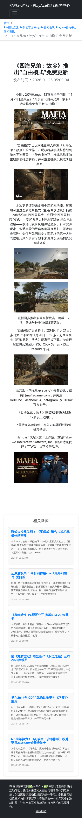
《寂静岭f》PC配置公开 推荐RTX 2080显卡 (39, 617)
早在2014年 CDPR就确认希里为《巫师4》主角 (40, 699)
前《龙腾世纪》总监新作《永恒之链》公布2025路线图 (40, 658)
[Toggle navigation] (14, 13)
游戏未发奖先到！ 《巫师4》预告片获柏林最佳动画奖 (40, 534)
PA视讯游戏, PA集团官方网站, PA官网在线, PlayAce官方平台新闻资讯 (40, 29)
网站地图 (41, 811)
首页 (6, 23)
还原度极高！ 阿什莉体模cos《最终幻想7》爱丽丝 (39, 575)
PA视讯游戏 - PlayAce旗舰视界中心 (39, 5)
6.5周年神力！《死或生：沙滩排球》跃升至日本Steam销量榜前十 (39, 741)
